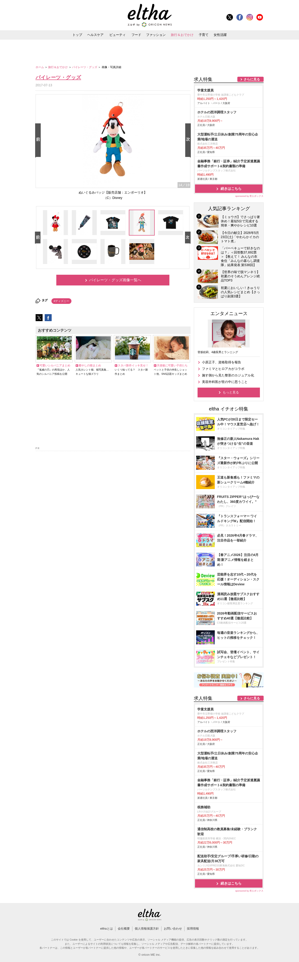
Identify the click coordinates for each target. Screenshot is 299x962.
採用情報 (193, 928)
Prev (39, 140)
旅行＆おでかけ (182, 35)
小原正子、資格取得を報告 (221, 362)
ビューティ (117, 35)
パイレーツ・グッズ (85, 67)
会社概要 (124, 928)
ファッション (156, 35)
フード (136, 35)
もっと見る (231, 392)
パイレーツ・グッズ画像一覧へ (115, 280)
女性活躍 (220, 35)
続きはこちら (231, 189)
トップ (77, 35)
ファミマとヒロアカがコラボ (223, 369)
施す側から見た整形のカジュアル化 (228, 375)
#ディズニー (61, 301)
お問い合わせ (173, 928)
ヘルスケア (95, 35)
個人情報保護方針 (147, 928)
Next (189, 140)
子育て (203, 35)
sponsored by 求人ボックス (249, 196)
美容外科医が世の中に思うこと (225, 382)
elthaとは (106, 928)
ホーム (40, 67)
